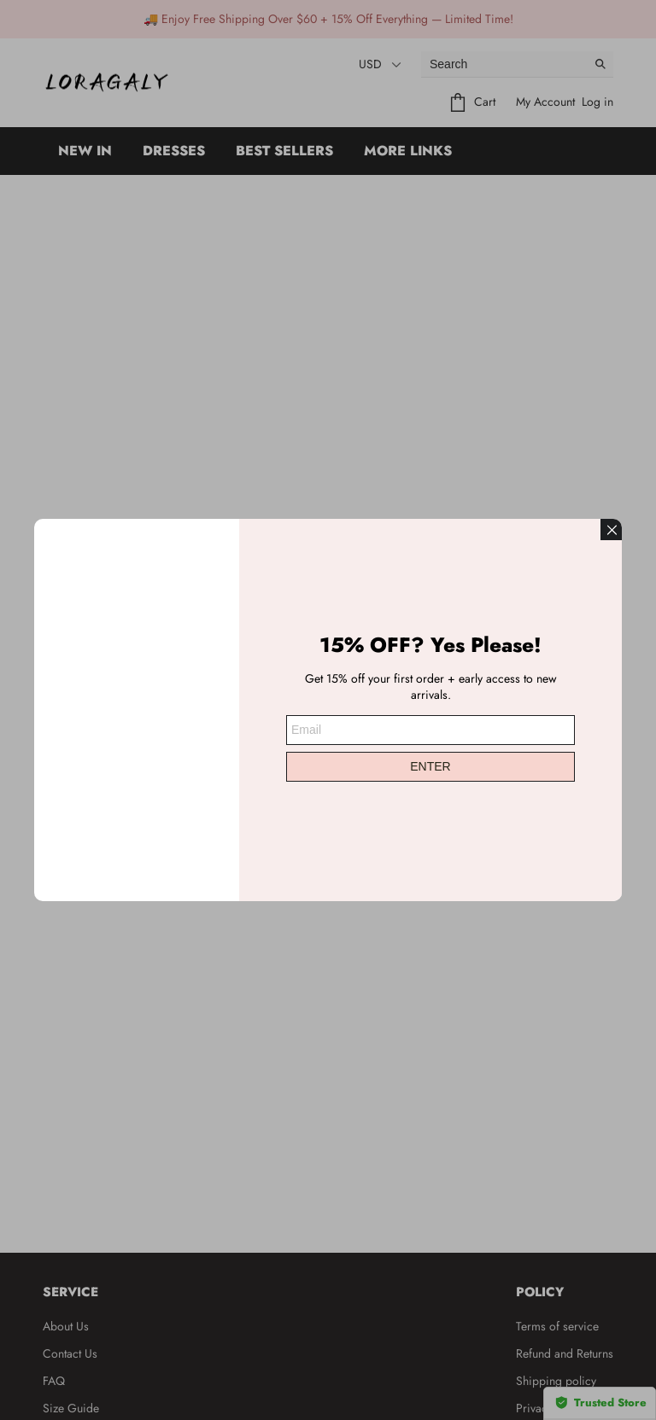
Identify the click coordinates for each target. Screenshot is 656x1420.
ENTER (430, 758)
